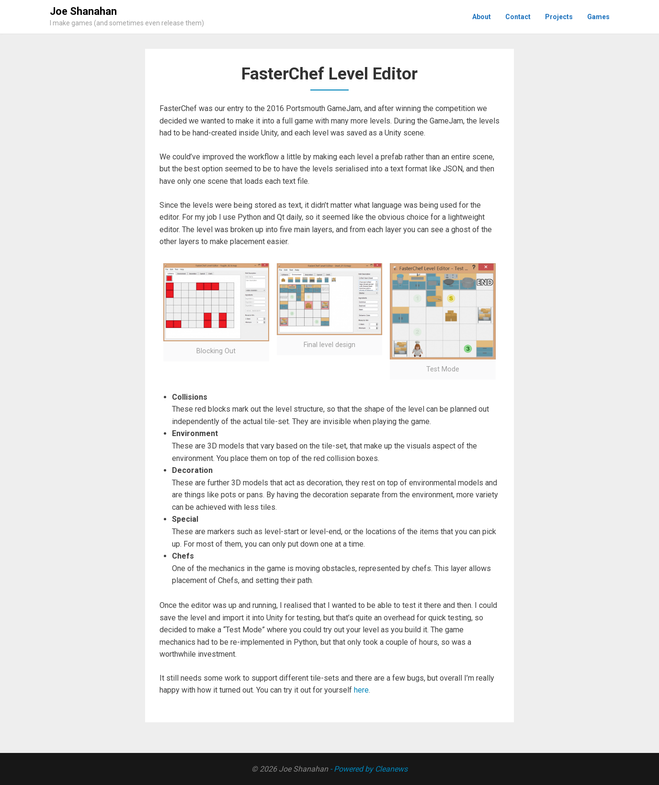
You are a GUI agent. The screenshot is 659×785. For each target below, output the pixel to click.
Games (598, 17)
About (481, 17)
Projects (559, 17)
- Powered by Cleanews (369, 769)
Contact (518, 17)
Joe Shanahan (83, 11)
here (361, 690)
